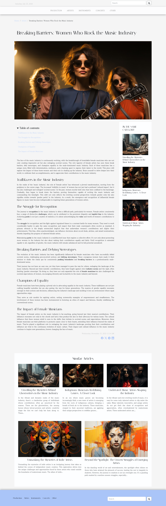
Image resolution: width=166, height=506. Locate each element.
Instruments (85, 10)
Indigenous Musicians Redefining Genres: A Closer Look (134, 192)
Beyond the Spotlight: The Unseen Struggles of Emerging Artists (116, 461)
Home (16, 20)
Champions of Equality (26, 146)
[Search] (128, 3)
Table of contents (29, 128)
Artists (70, 10)
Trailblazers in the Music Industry (31, 133)
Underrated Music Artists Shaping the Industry (133, 224)
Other (113, 10)
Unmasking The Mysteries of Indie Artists (49, 459)
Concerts (100, 10)
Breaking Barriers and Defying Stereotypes (34, 142)
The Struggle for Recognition (29, 137)
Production (56, 10)
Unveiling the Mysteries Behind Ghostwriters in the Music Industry (134, 159)
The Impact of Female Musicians (30, 151)
